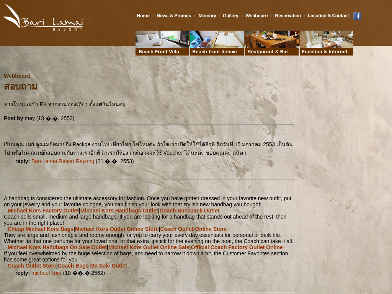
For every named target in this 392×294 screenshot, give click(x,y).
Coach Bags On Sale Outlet (92, 266)
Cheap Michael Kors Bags (41, 229)
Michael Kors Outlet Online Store (117, 229)
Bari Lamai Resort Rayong (62, 161)
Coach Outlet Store (32, 266)
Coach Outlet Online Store (193, 229)
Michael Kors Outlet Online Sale (148, 247)
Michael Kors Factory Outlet (43, 210)
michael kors (46, 273)
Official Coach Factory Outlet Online (237, 247)
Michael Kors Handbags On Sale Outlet (57, 247)
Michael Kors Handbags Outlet (119, 210)
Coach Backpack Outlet (189, 210)
